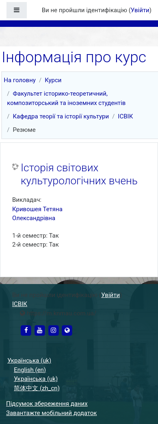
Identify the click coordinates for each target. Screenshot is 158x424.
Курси (53, 80)
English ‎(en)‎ (30, 370)
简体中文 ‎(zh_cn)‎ (37, 388)
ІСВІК (125, 116)
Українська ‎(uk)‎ (29, 360)
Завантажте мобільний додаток (51, 413)
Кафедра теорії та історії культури (61, 116)
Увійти (140, 10)
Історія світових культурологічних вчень (79, 174)
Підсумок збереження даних (47, 403)
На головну (20, 80)
